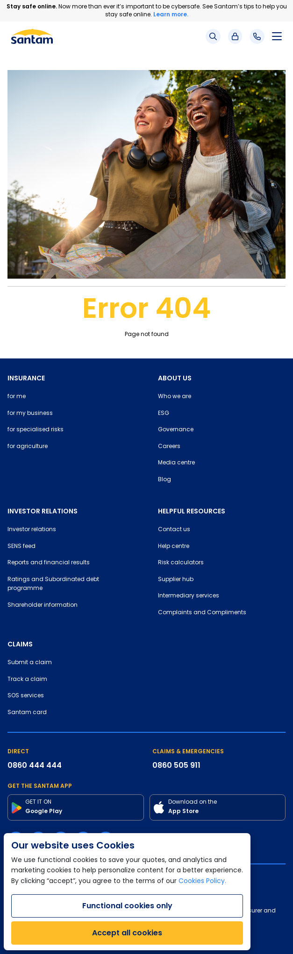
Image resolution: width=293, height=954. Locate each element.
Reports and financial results (48, 563)
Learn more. (170, 14)
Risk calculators (181, 563)
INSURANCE (26, 378)
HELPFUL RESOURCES (191, 511)
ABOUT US (175, 378)
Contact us (174, 530)
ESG (163, 413)
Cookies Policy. (202, 881)
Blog (164, 480)
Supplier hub (175, 579)
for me (16, 397)
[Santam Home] (32, 36)
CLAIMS (20, 644)
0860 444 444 (34, 765)
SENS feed (21, 546)
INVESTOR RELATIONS (42, 511)
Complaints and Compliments (202, 613)
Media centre (176, 463)
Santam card (27, 713)
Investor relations (31, 530)
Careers (169, 446)
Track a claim (27, 679)
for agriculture (27, 446)
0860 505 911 (176, 765)
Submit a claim (29, 663)
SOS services (25, 696)
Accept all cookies (127, 932)
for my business (30, 413)
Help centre (173, 546)
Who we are (174, 397)
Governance (175, 430)
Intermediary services (188, 596)
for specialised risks (35, 430)
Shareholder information (42, 605)
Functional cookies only (127, 905)
